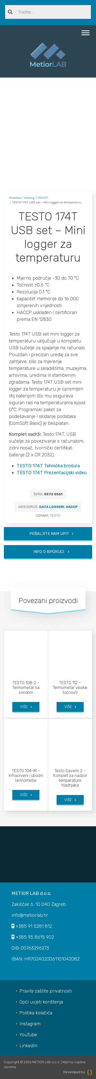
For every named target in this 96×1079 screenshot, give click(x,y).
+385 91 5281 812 (34, 926)
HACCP (43, 198)
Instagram (29, 1024)
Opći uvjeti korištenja (41, 1002)
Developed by (77, 1072)
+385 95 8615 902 (35, 937)
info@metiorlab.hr (30, 915)
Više (24, 707)
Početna (15, 198)
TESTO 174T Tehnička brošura (48, 466)
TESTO (55, 515)
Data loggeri (51, 507)
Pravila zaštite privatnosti (45, 991)
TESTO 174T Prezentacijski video (52, 472)
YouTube (28, 1035)
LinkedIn (28, 1045)
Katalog (29, 198)
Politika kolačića (35, 1013)
